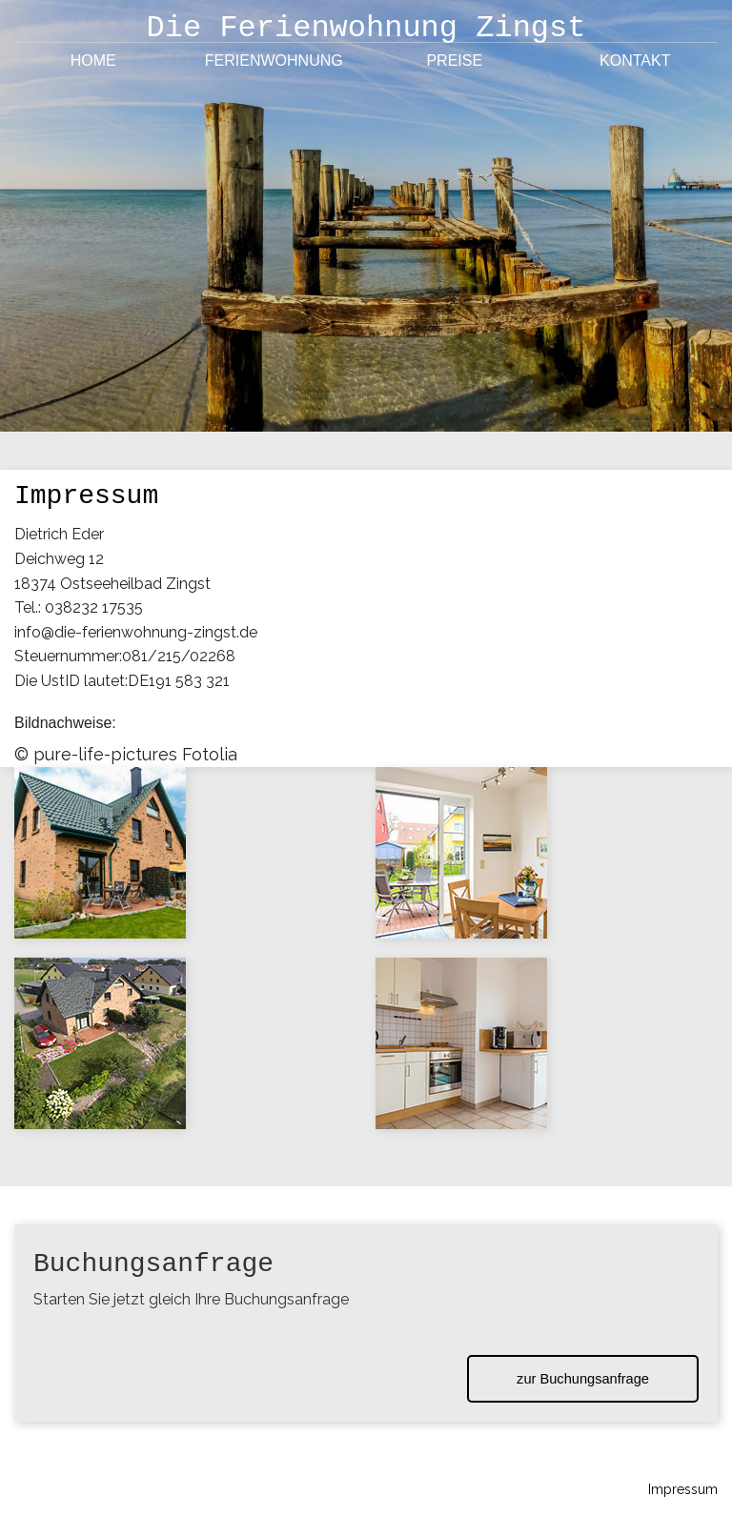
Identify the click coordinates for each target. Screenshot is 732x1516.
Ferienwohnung (274, 60)
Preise (454, 60)
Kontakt (635, 60)
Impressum (683, 1489)
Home (93, 60)
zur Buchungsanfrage (583, 1378)
